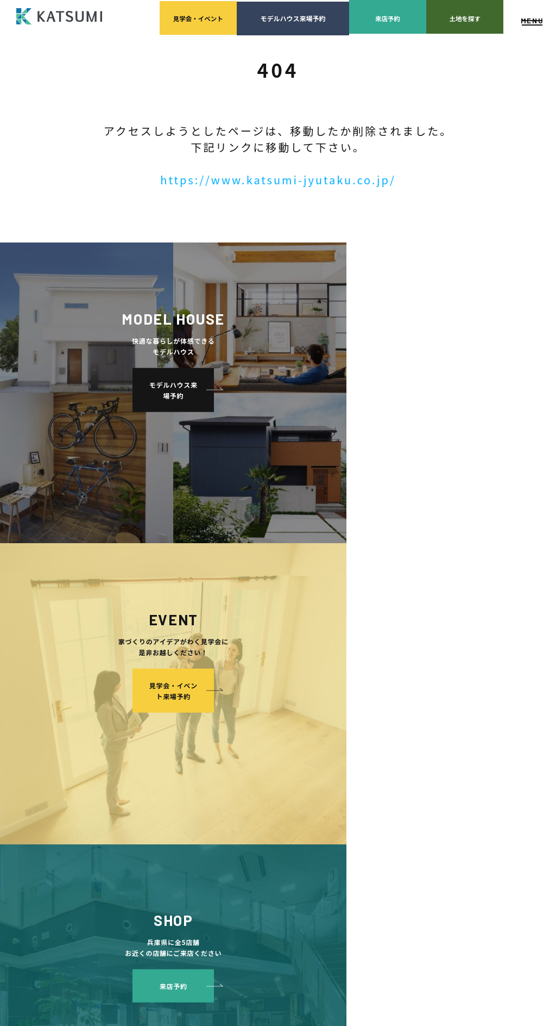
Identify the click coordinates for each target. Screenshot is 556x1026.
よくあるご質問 (475, 672)
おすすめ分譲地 (158, 738)
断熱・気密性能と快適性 (182, 819)
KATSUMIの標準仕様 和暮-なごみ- (196, 770)
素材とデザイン (169, 787)
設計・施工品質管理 (396, 721)
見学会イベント (162, 16)
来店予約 (360, 16)
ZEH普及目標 (472, 721)
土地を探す (449, 16)
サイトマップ (472, 770)
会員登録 (148, 705)
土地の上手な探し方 (396, 689)
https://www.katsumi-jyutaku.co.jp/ (278, 180)
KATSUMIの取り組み (300, 721)
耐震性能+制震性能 (174, 803)
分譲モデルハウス (161, 721)
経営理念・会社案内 (300, 689)
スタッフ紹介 (289, 705)
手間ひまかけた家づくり (171, 754)
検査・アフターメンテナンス (400, 746)
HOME (144, 672)
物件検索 (148, 689)
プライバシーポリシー (485, 738)
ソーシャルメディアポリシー (495, 754)
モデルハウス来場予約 (261, 16)
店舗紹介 (465, 689)
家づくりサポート (382, 672)
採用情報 (283, 738)
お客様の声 (276, 803)
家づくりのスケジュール (403, 770)
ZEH (152, 852)
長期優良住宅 (165, 836)
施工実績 (273, 754)
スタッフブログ (475, 705)
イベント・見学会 (286, 770)
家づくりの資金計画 (396, 705)
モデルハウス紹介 (286, 787)
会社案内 (273, 672)
